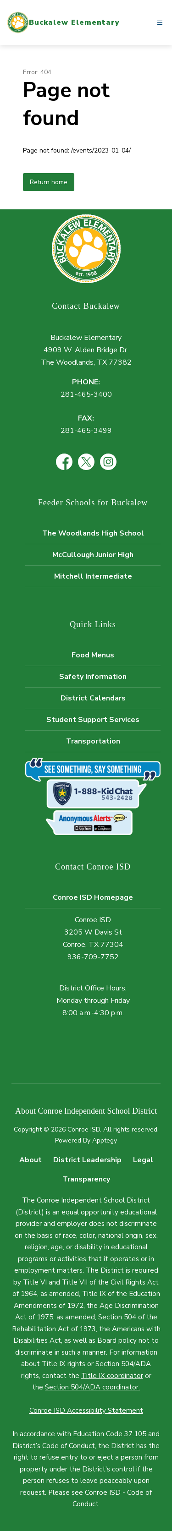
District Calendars (93, 698)
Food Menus (93, 655)
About (30, 1160)
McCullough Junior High (92, 555)
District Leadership (87, 1160)
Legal (143, 1160)
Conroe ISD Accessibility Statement (86, 1410)
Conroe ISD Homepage (93, 897)
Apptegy (104, 1140)
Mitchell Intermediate (93, 576)
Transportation (93, 741)
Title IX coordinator (112, 1375)
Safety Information (93, 677)
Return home (48, 182)
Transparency (86, 1179)
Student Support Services (92, 720)
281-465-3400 (86, 394)
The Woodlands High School (93, 533)
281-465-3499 (86, 431)
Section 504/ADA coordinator (92, 1387)
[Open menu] (160, 22)
